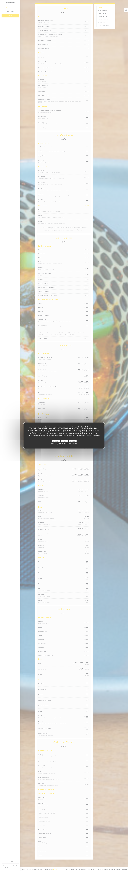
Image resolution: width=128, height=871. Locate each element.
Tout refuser (64, 441)
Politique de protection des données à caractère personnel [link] (64, 443)
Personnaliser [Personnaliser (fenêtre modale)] (73, 441)
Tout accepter (56, 441)
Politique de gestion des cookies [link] (64, 444)
